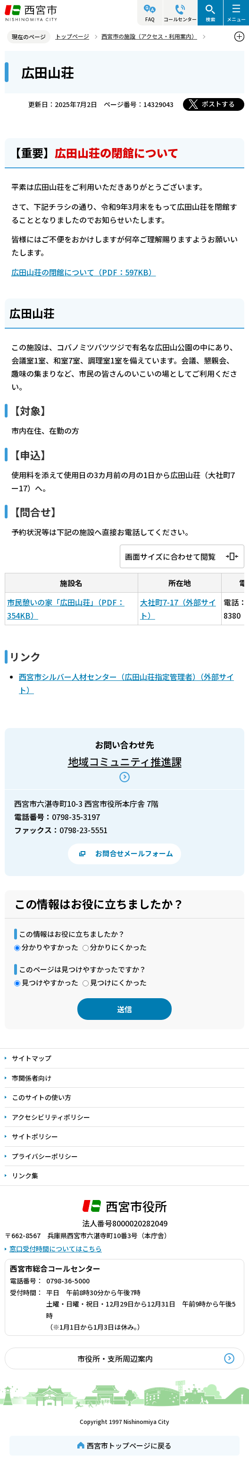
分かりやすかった (50, 947)
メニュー (236, 19)
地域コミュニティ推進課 (125, 761)
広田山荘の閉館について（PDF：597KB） (83, 272)
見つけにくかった (118, 982)
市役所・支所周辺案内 (115, 1358)
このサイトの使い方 (41, 1097)
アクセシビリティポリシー (51, 1117)
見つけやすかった (50, 982)
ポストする (218, 103)
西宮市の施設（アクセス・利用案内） (149, 36)
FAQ (150, 19)
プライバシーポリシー (45, 1156)
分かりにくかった (118, 947)
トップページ (72, 36)
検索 (210, 19)
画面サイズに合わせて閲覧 (170, 556)
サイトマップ (31, 1058)
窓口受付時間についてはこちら (55, 1248)
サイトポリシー (35, 1136)
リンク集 (25, 1175)
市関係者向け (31, 1078)
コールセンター (180, 19)
